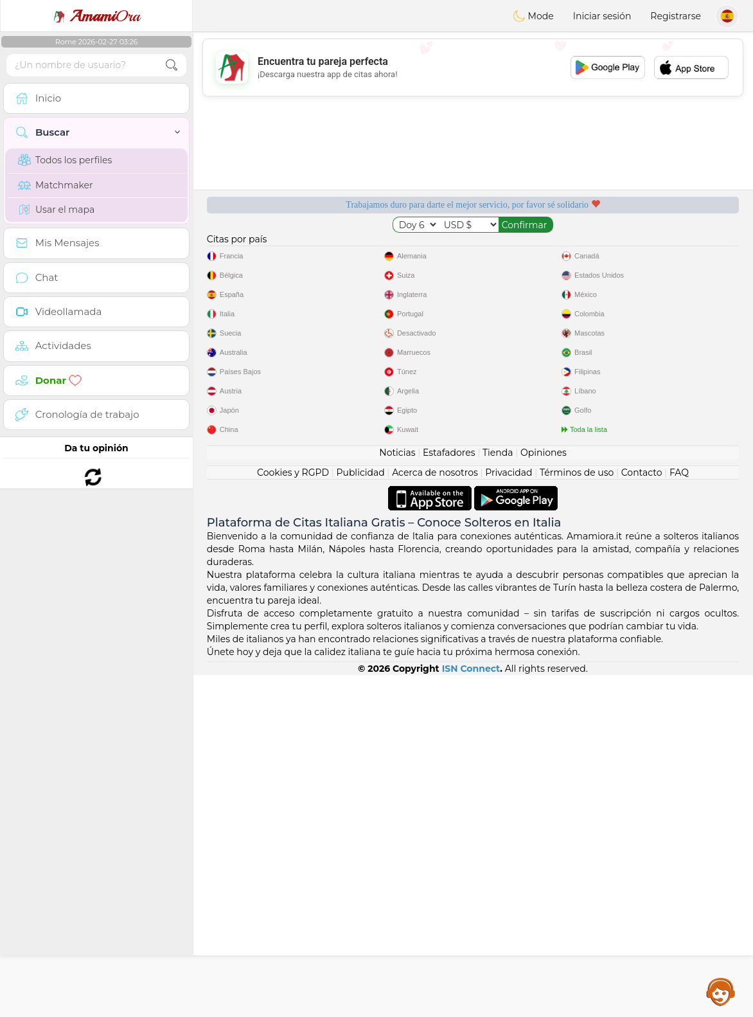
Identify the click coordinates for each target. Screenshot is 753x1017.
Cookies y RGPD (293, 814)
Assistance (721, 991)
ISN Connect (471, 1010)
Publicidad (360, 814)
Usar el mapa (56, 209)
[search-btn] (171, 65)
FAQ (679, 814)
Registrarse (675, 16)
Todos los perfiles (65, 160)
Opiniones (543, 794)
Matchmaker (55, 185)
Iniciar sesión (602, 16)
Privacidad (508, 814)
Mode (533, 16)
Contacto (641, 814)
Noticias (397, 794)
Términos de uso (577, 814)
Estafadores (449, 794)
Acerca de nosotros (435, 814)
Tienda (498, 794)
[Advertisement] (472, 67)
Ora (96, 16)
